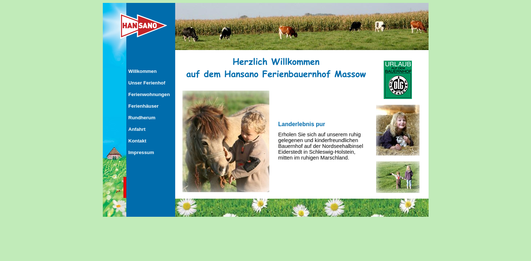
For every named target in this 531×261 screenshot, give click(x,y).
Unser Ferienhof (146, 83)
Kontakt (137, 141)
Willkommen (142, 71)
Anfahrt (137, 129)
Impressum (141, 152)
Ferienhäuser (143, 106)
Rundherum (142, 117)
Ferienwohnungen (149, 94)
